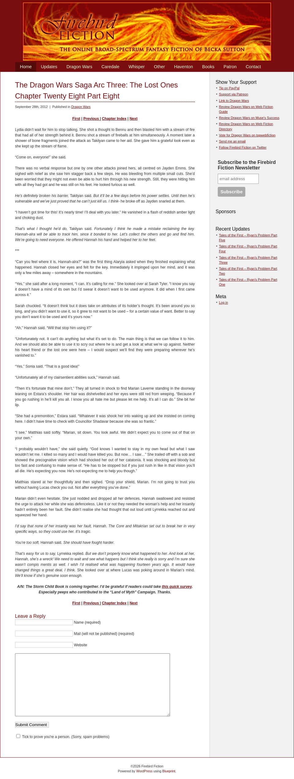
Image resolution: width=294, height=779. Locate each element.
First (76, 119)
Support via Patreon (233, 94)
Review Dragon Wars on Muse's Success (249, 118)
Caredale (110, 66)
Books (208, 66)
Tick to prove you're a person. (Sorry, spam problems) (62, 737)
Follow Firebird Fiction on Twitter (242, 147)
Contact (253, 66)
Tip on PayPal (229, 88)
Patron (230, 66)
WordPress (144, 771)
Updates (49, 66)
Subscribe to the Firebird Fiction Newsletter (247, 165)
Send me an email (232, 141)
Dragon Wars (79, 66)
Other (159, 66)
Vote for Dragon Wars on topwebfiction (247, 135)
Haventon (183, 66)
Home (26, 66)
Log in (223, 302)
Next (134, 119)
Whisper (137, 66)
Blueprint (168, 771)
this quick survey (177, 586)
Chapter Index (114, 119)
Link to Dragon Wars (234, 100)
